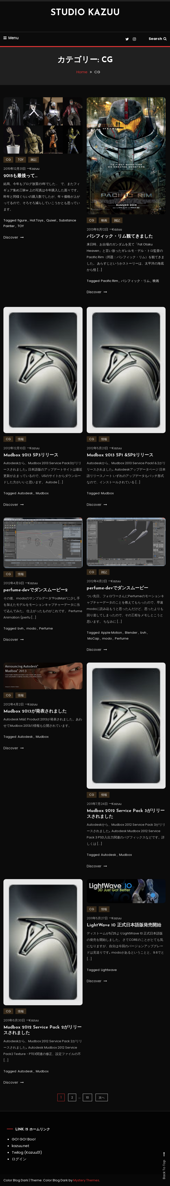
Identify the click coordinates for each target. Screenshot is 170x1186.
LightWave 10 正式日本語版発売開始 (124, 933)
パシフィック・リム (135, 281)
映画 (104, 221)
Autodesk (25, 501)
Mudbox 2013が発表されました (35, 719)
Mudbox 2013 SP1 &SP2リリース (120, 463)
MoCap (93, 646)
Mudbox (42, 501)
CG (8, 160)
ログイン (19, 1159)
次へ (102, 1097)
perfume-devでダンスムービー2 (35, 598)
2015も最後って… (20, 176)
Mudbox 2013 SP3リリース (30, 463)
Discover (13, 237)
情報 (21, 447)
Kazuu (34, 169)
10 (87, 1097)
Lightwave (109, 977)
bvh (21, 636)
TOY (21, 160)
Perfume (46, 636)
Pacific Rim (109, 281)
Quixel (51, 220)
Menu (11, 37)
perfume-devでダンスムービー (117, 596)
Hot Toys (36, 220)
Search (158, 38)
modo (31, 636)
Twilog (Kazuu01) (27, 1152)
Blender (131, 640)
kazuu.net (20, 1145)
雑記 (33, 160)
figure (22, 220)
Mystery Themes (86, 1180)
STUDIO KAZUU (85, 13)
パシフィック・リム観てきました (120, 237)
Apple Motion (111, 640)
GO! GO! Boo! (24, 1139)
